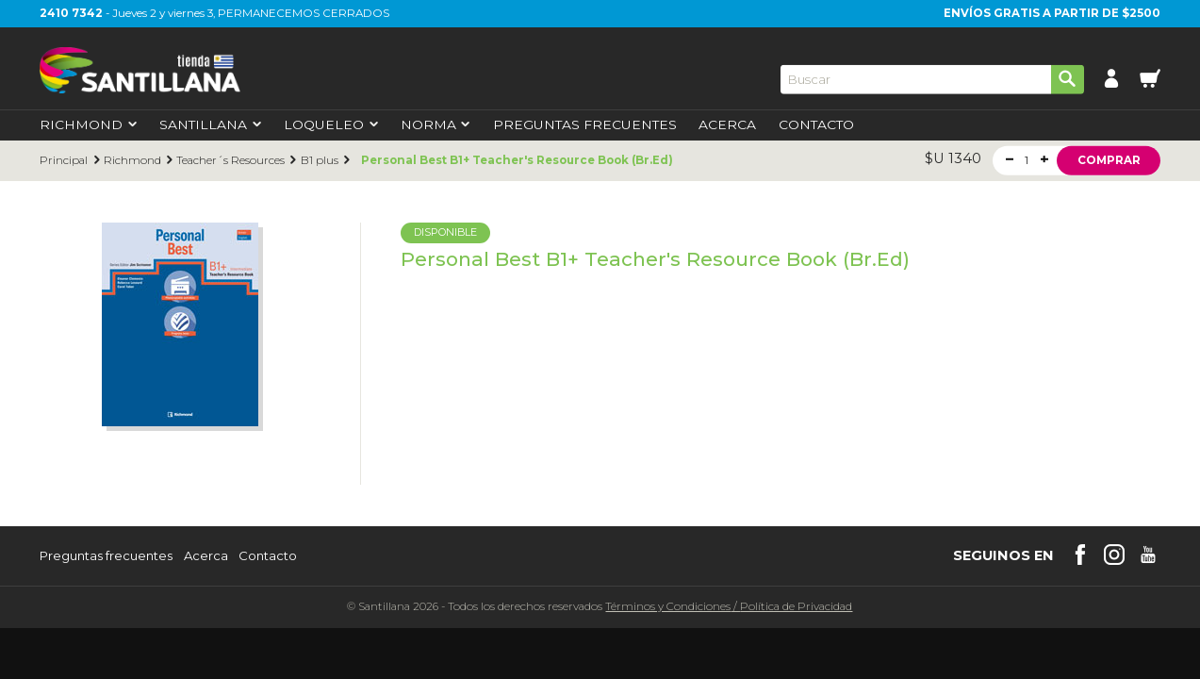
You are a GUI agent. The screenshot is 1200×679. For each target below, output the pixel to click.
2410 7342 (71, 13)
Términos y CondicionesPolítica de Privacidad (728, 606)
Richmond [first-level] (88, 125)
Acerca (727, 125)
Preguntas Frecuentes (585, 125)
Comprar (1109, 159)
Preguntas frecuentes (106, 556)
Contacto (816, 125)
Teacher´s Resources (230, 160)
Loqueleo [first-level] (331, 125)
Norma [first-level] (435, 125)
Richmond (132, 160)
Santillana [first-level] (210, 125)
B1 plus (319, 160)
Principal (64, 160)
